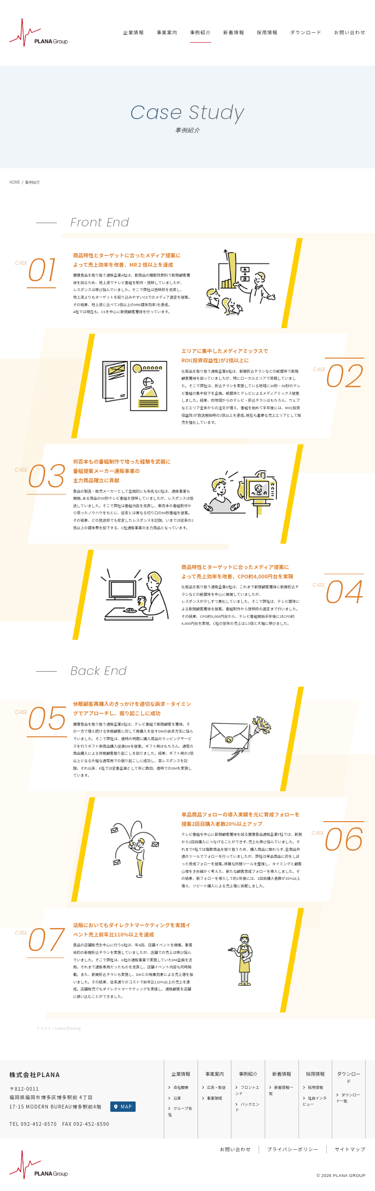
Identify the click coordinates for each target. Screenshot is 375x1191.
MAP (123, 1106)
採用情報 (267, 32)
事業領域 (212, 1098)
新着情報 (234, 32)
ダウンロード (305, 32)
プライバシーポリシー (293, 1149)
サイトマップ (350, 1149)
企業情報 (133, 32)
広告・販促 (214, 1087)
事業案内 (166, 32)
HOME (14, 182)
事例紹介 (200, 32)
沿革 (174, 1098)
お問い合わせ (350, 32)
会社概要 (178, 1087)
